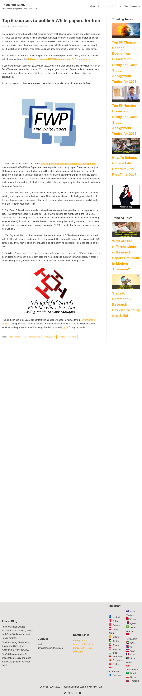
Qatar (133, 623)
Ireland (116, 637)
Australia (116, 617)
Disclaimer (78, 652)
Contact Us (135, 6)
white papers (49, 337)
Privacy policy (80, 640)
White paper (15, 337)
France (133, 654)
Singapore (132, 639)
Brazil (133, 673)
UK (131, 647)
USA (132, 651)
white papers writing (67, 337)
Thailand (134, 681)
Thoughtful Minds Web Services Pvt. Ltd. (82, 687)
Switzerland (132, 669)
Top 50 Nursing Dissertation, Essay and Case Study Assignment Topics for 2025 (16, 646)
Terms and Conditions (84, 644)
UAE (132, 643)
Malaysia (117, 649)
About (92, 6)
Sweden (117, 675)
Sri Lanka (117, 660)
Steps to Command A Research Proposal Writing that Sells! (125, 304)
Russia (133, 677)
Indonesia (114, 671)
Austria (115, 664)
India (115, 653)
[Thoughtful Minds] (19, 6)
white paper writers (32, 337)
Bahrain (116, 621)
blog (63, 327)
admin (7, 26)
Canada (116, 625)
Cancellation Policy (82, 648)
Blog (126, 6)
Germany (117, 656)
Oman (133, 619)
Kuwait (116, 645)
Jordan (116, 641)
